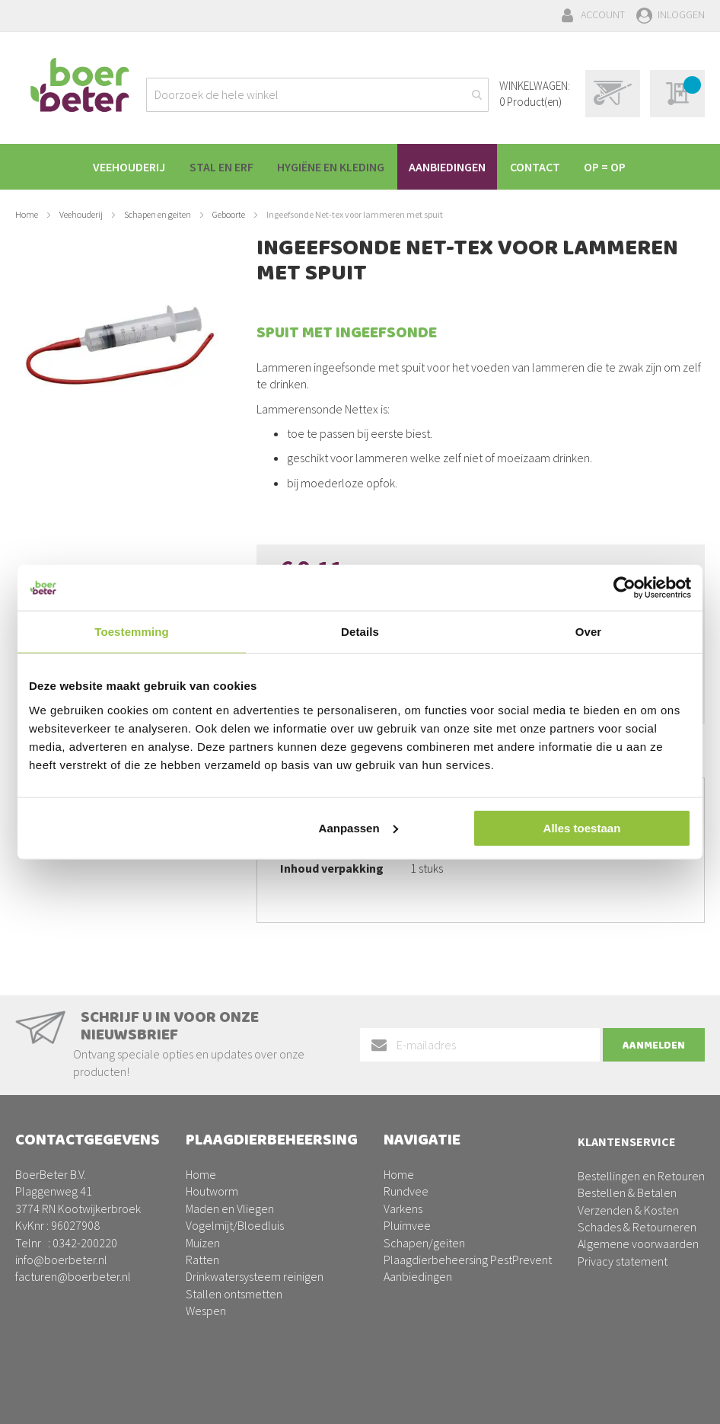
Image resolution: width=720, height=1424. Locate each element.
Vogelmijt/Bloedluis (235, 1225)
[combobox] (317, 95)
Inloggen (681, 14)
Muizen (203, 1242)
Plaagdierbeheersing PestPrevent (468, 1259)
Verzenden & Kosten (628, 1210)
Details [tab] (360, 631)
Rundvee (406, 1191)
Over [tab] (588, 631)
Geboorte (228, 214)
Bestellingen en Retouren (641, 1175)
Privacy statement (622, 1261)
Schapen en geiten (157, 214)
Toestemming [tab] (131, 631)
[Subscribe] (654, 1045)
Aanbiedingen (418, 1276)
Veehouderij (81, 214)
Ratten (202, 1259)
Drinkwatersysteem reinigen (254, 1276)
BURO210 (681, 1400)
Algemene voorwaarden (638, 1243)
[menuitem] (121, 167)
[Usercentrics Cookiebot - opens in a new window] (624, 587)
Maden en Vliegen (230, 1208)
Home (26, 214)
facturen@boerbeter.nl (73, 1276)
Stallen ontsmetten (234, 1293)
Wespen (206, 1310)
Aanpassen (358, 827)
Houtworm (212, 1191)
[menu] (360, 167)
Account (603, 14)
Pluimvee (407, 1225)
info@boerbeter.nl (61, 1259)
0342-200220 (85, 1242)
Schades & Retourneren (637, 1226)
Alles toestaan (582, 827)
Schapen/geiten (424, 1242)
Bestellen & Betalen (627, 1192)
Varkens (403, 1208)
